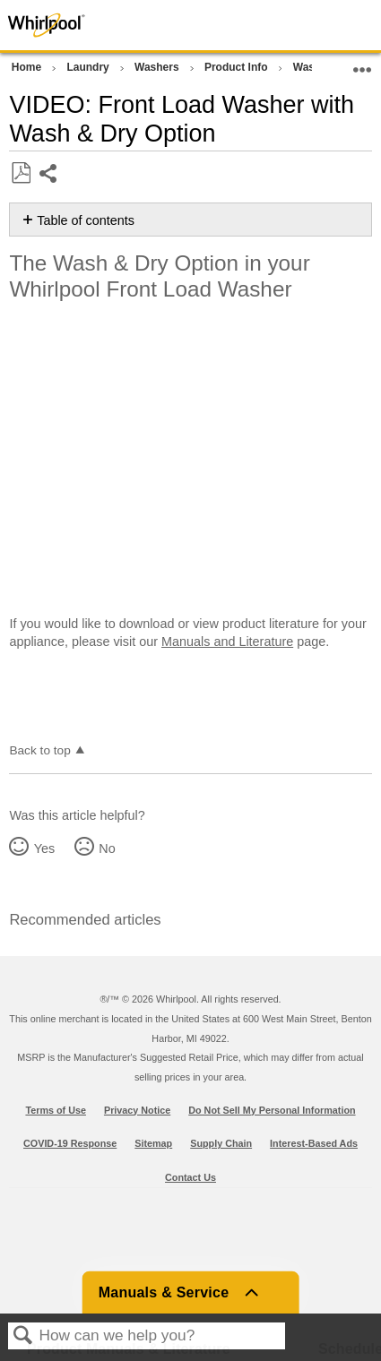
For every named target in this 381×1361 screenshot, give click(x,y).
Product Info (237, 67)
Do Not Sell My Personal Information (271, 1110)
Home (28, 67)
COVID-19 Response (70, 1143)
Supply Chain (221, 1143)
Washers (158, 67)
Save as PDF (20, 173)
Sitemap (153, 1143)
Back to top (39, 750)
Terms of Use (55, 1110)
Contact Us (190, 1177)
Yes (44, 848)
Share (49, 175)
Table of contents (85, 220)
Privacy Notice (137, 1110)
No (107, 848)
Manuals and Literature (227, 641)
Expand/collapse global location (362, 64)
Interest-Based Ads (314, 1143)
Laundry (89, 67)
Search (23, 1336)
